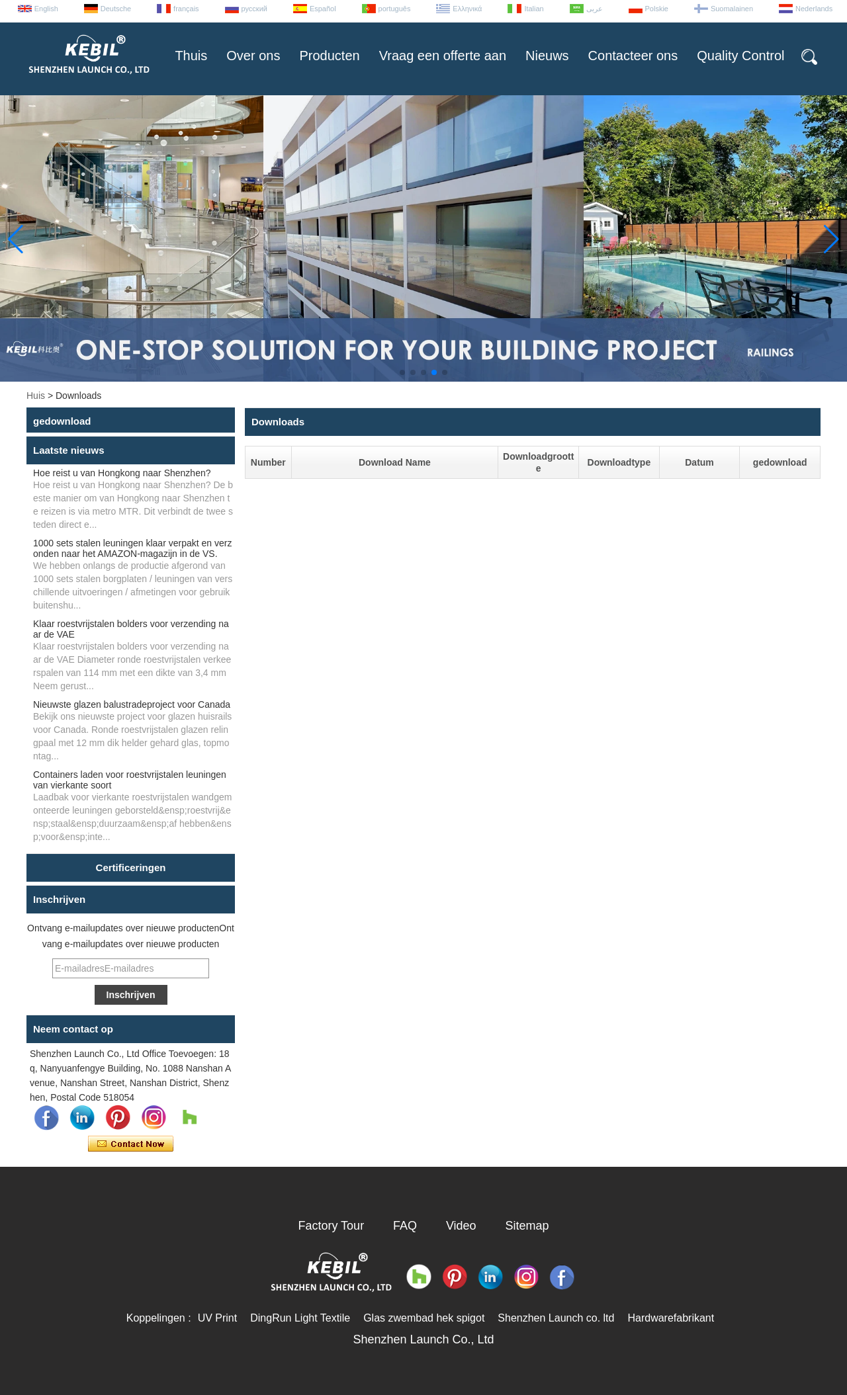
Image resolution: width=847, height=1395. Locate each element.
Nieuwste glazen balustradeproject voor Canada (131, 704)
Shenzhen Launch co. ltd (556, 1318)
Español (323, 9)
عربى (594, 9)
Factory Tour (331, 1225)
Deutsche (116, 9)
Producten (329, 55)
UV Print (218, 1318)
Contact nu (130, 1144)
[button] (402, 372)
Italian (533, 9)
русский (254, 9)
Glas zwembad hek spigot (423, 1318)
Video (461, 1225)
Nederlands (813, 9)
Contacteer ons (633, 55)
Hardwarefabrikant (670, 1318)
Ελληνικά (467, 9)
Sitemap (527, 1225)
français (186, 9)
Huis (35, 395)
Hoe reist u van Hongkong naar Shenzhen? (122, 473)
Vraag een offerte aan (442, 55)
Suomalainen (732, 9)
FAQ (405, 1225)
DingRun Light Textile (300, 1318)
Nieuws (547, 55)
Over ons (253, 55)
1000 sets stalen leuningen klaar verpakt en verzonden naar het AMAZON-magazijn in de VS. (132, 548)
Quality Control (740, 55)
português (395, 9)
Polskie (656, 9)
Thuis (191, 55)
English (46, 9)
